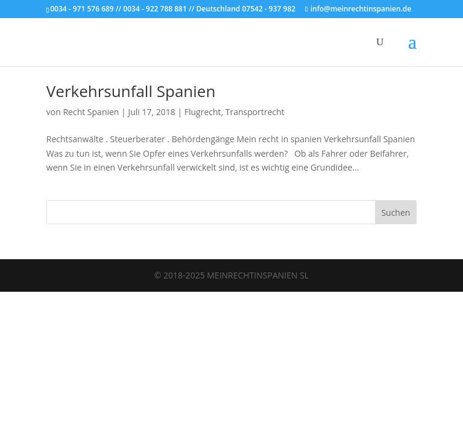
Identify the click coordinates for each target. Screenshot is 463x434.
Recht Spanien (91, 112)
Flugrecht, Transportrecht (234, 112)
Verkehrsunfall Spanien (131, 91)
